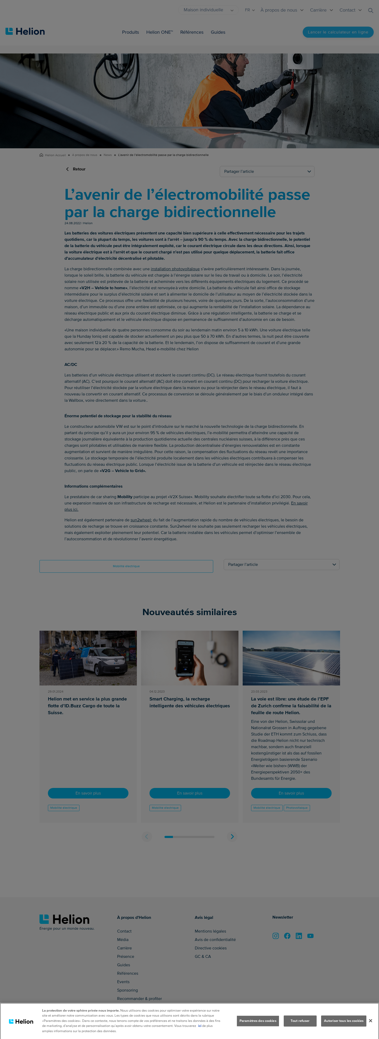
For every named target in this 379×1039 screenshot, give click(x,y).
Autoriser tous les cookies (343, 1029)
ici (199, 1034)
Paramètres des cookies (258, 1029)
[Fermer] (370, 1029)
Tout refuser (300, 1029)
